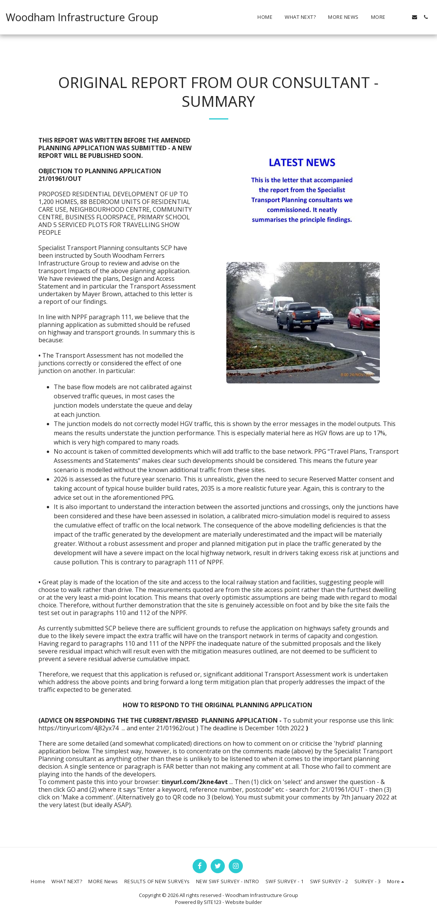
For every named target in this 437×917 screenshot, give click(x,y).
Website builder (243, 902)
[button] (403, 17)
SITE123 (212, 902)
